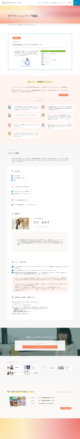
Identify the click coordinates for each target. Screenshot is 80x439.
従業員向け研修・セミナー (35, 431)
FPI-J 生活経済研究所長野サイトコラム (46, 397)
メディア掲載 (55, 433)
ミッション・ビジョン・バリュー (58, 427)
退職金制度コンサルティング (35, 433)
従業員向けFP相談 (34, 429)
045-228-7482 (20, 304)
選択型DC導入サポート (34, 435)
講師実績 (54, 435)
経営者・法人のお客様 (34, 427)
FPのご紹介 (55, 431)
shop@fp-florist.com (21, 303)
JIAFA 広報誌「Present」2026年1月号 (46, 403)
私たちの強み (55, 425)
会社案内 (54, 423)
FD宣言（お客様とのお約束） (57, 429)
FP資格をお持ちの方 (34, 437)
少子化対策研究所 (55, 437)
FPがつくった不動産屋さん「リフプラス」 (37, 425)
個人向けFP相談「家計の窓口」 (36, 423)
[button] (63, 95)
